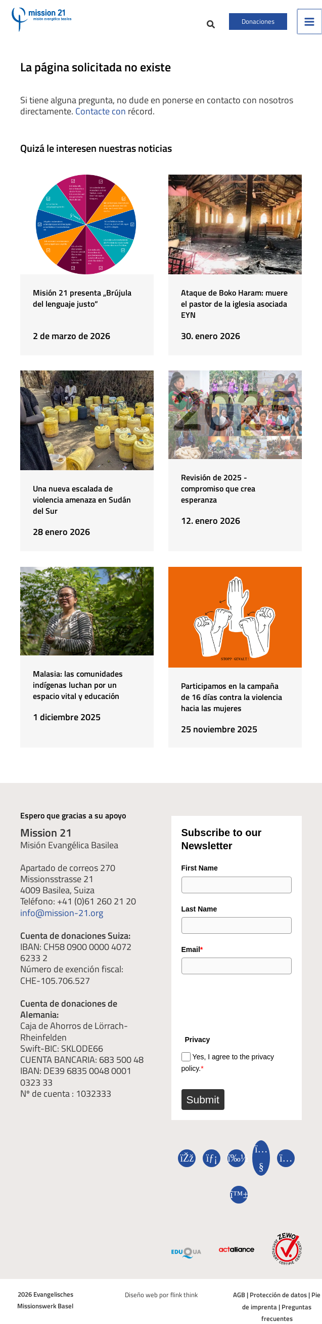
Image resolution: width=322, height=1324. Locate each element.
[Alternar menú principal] (309, 24)
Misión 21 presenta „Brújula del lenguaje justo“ (82, 304)
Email (192, 947)
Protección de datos (278, 1293)
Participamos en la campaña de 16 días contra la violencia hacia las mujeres (231, 696)
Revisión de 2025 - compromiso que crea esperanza (218, 491)
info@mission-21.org (61, 908)
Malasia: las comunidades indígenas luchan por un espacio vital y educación (78, 684)
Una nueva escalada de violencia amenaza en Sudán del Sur (82, 502)
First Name (199, 864)
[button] (191, 28)
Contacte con (100, 117)
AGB (239, 1293)
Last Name (199, 905)
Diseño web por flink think (161, 1293)
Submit (203, 1098)
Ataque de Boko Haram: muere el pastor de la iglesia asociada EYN (234, 310)
